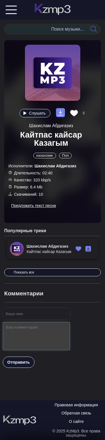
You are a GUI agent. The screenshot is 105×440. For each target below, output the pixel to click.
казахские (44, 155)
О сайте (76, 421)
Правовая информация (76, 405)
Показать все (24, 272)
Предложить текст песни (33, 205)
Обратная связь (76, 413)
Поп (65, 155)
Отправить (18, 362)
